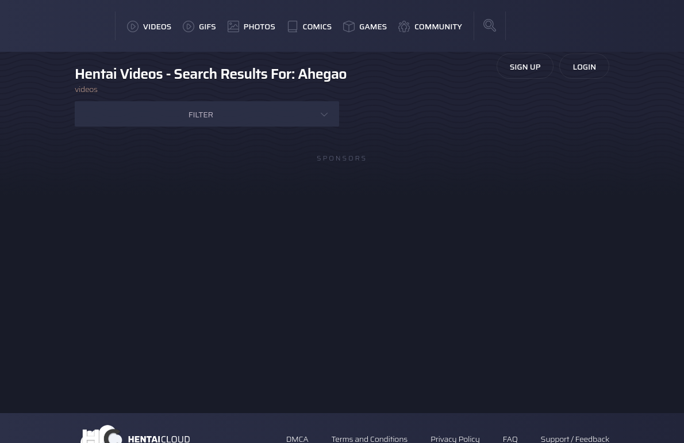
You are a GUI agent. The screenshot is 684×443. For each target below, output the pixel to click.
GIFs (199, 26)
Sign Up (525, 66)
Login (584, 66)
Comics (309, 26)
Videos (149, 26)
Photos (251, 26)
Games (365, 26)
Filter (201, 114)
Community (430, 26)
